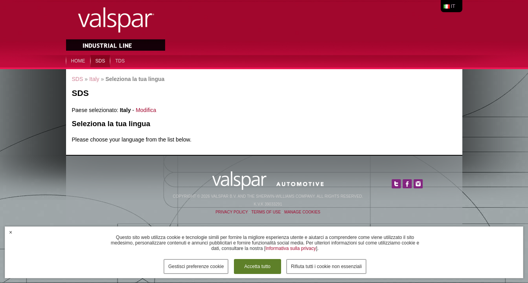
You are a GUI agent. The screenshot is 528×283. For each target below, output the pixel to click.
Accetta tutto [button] (257, 266)
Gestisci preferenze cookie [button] (196, 266)
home (78, 61)
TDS (120, 61)
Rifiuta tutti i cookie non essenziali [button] (326, 266)
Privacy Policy (231, 212)
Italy (94, 79)
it (453, 6)
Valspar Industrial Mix (116, 26)
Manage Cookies (302, 212)
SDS (100, 61)
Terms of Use (266, 212)
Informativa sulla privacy (290, 248)
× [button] (10, 232)
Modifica (146, 110)
